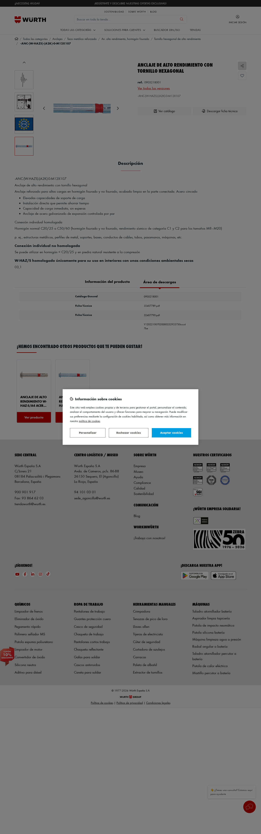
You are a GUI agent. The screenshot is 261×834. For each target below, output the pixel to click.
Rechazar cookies (128, 432)
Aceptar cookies (171, 432)
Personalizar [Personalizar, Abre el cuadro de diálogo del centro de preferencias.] (87, 432)
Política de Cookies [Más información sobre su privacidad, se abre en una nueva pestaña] (89, 421)
